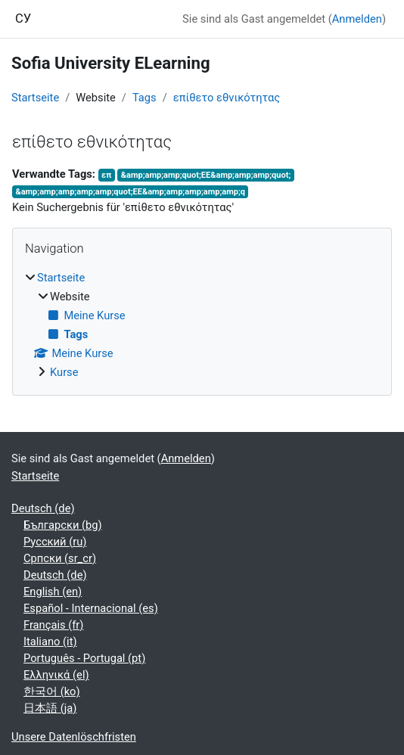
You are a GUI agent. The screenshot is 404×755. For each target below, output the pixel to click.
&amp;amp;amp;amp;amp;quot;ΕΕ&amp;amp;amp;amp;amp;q (130, 192)
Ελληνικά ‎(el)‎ (56, 675)
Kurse (64, 372)
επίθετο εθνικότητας (227, 97)
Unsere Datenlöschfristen (73, 737)
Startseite (35, 97)
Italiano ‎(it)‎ (50, 641)
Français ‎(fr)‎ (53, 625)
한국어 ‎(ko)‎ (51, 691)
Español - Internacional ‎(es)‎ (90, 608)
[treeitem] (202, 325)
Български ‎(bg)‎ (62, 525)
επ (106, 175)
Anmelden (357, 19)
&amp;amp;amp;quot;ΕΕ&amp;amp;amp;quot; (206, 175)
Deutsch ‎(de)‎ (43, 508)
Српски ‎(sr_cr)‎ (59, 558)
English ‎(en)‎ (52, 591)
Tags (144, 97)
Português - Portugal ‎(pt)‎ (84, 658)
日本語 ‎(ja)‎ (49, 708)
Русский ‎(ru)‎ (54, 541)
